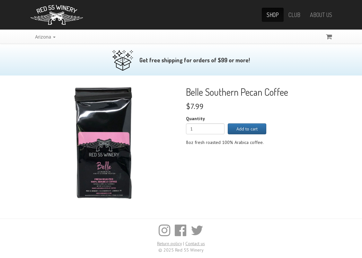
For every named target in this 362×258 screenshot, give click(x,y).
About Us (321, 14)
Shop (273, 14)
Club (294, 14)
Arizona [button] (45, 36)
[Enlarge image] (103, 143)
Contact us (195, 243)
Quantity (195, 118)
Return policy (169, 243)
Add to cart (247, 129)
